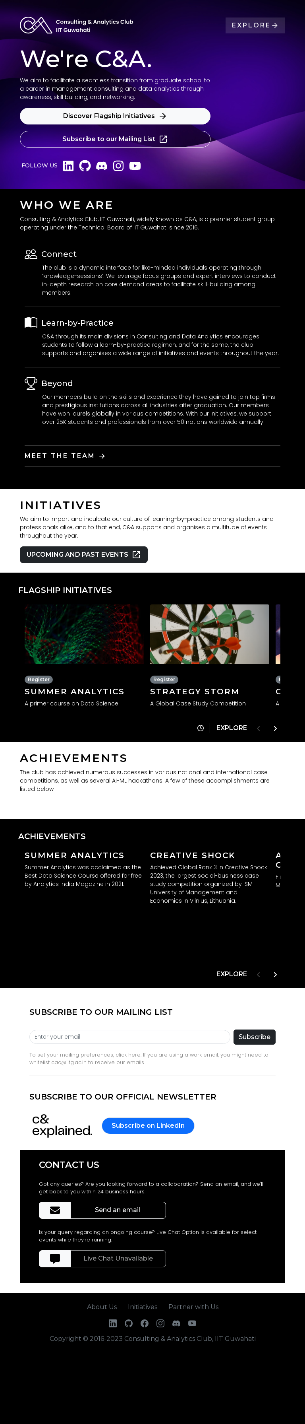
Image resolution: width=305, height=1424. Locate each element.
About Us (102, 1307)
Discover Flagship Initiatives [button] (115, 116)
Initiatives (142, 1307)
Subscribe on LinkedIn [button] (148, 1125)
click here (128, 1054)
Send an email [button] (118, 1210)
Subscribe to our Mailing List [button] (115, 139)
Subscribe (254, 1037)
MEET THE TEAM (67, 456)
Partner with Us (193, 1307)
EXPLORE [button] (255, 25)
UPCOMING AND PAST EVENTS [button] (84, 554)
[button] (200, 728)
